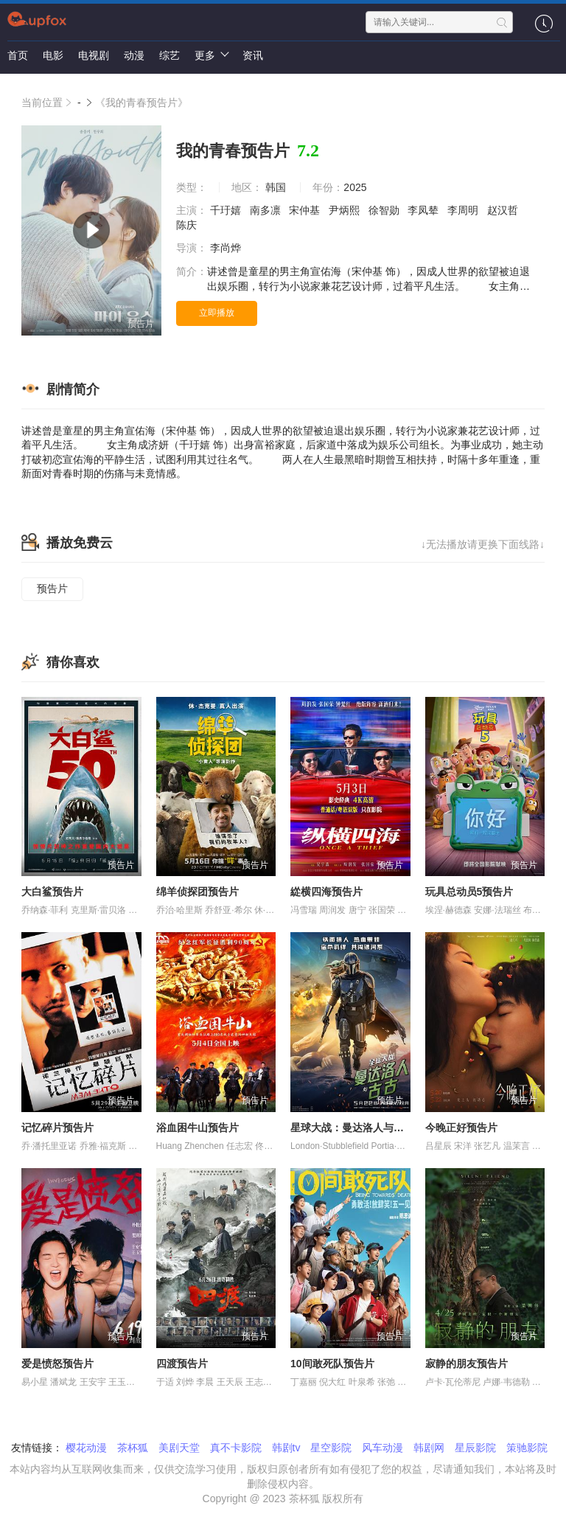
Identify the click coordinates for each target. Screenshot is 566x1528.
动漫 (134, 55)
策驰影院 (527, 1448)
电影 (53, 55)
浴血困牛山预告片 (197, 1127)
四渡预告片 (182, 1363)
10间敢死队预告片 (332, 1363)
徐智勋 (385, 210)
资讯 (252, 55)
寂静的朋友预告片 (466, 1363)
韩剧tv (286, 1448)
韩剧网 (428, 1448)
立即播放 (216, 313)
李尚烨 (227, 248)
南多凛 (267, 210)
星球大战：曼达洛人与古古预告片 (367, 1127)
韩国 (275, 187)
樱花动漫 (86, 1448)
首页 (17, 55)
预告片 (52, 588)
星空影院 (331, 1448)
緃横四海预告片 (326, 891)
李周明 (464, 210)
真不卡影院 (236, 1448)
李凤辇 (424, 210)
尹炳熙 (346, 210)
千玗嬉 (227, 210)
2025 (354, 187)
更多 (211, 54)
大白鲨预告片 (52, 891)
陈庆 (188, 225)
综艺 (169, 55)
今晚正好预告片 (461, 1127)
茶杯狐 (132, 1448)
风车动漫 (382, 1448)
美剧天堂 (179, 1448)
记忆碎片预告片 (57, 1127)
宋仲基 (306, 210)
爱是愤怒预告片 (57, 1363)
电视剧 (93, 55)
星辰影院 (475, 1448)
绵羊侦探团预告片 (197, 891)
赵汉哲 (504, 210)
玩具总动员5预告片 (469, 891)
